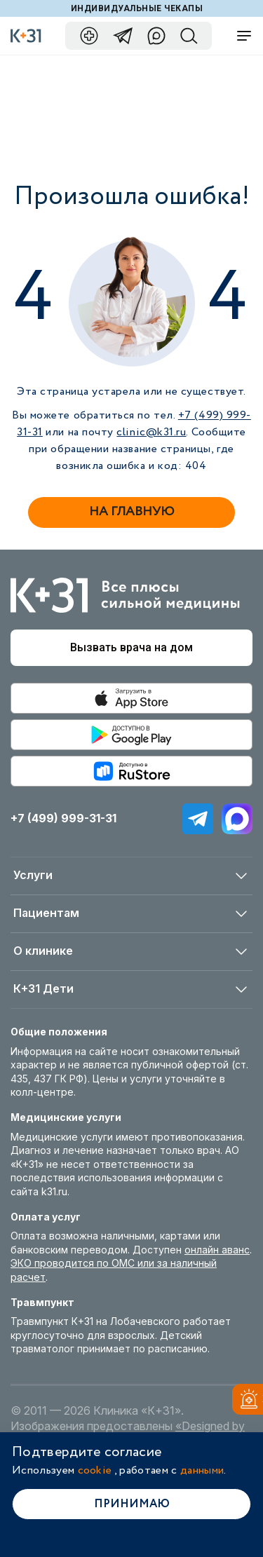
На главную (131, 512)
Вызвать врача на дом (131, 647)
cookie (95, 1470)
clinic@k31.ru (151, 432)
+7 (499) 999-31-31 (63, 818)
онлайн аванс (217, 1250)
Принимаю (132, 1504)
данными (202, 1470)
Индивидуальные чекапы (137, 8)
